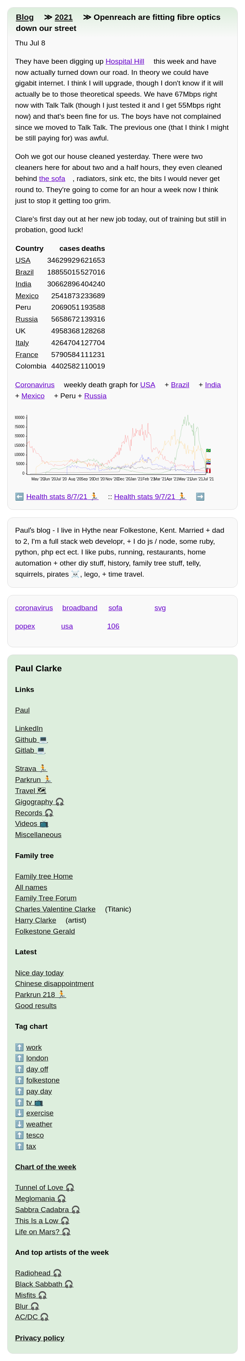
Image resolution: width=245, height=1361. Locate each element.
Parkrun (28, 780)
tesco (35, 1135)
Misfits (25, 1295)
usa (67, 626)
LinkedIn (29, 728)
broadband (79, 608)
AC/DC (26, 1317)
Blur (21, 1306)
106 (113, 626)
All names (31, 887)
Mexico (27, 296)
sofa (115, 608)
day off (37, 1069)
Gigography (34, 802)
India (23, 284)
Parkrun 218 (35, 995)
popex (25, 626)
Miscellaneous (38, 835)
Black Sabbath (38, 1284)
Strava (25, 769)
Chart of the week (45, 1167)
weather (39, 1124)
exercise (40, 1113)
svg (160, 608)
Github (26, 739)
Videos (26, 824)
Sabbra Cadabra (42, 1210)
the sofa (52, 179)
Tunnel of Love (39, 1187)
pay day (39, 1091)
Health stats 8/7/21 (57, 497)
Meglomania (35, 1199)
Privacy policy (39, 1338)
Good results (36, 1006)
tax (31, 1146)
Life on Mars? (37, 1232)
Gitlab (24, 750)
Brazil (24, 272)
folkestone (43, 1080)
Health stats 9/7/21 (144, 497)
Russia (26, 319)
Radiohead (32, 1273)
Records (28, 813)
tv (29, 1102)
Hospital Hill (124, 61)
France (26, 355)
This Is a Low (36, 1221)
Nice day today (39, 973)
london (37, 1058)
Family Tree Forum (45, 898)
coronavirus (34, 608)
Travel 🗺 (30, 791)
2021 (64, 17)
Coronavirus (34, 385)
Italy (22, 343)
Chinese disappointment (54, 984)
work (34, 1047)
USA (22, 260)
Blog (25, 17)
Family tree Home (44, 876)
